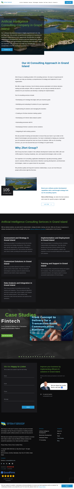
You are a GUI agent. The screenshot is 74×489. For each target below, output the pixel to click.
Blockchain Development (45, 435)
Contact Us (55, 2)
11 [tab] (42, 356)
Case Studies (60, 438)
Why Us (59, 433)
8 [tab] (35, 356)
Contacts (3, 458)
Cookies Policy (19, 444)
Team (58, 436)
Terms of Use (11, 444)
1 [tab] (19, 356)
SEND (28, 407)
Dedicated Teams (43, 437)
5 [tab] (28, 356)
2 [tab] (21, 356)
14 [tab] (49, 356)
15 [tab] (51, 356)
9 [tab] (37, 356)
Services (41, 428)
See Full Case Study (7, 335)
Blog (58, 440)
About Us (59, 431)
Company (59, 428)
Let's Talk (68, 2)
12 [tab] (44, 356)
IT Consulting (42, 440)
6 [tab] (30, 356)
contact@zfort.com (47, 396)
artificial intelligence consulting (37, 229)
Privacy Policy (42, 486)
